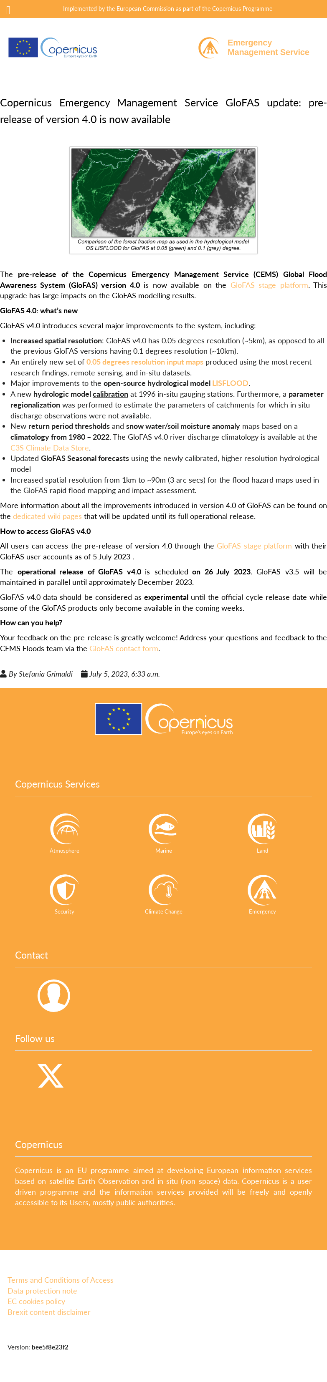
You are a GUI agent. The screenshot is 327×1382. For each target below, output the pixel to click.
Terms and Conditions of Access (61, 1279)
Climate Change (163, 894)
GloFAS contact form (123, 648)
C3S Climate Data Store (49, 447)
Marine (163, 833)
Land (262, 833)
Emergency (262, 894)
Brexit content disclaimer (49, 1312)
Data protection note (42, 1290)
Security (64, 894)
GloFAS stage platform (269, 284)
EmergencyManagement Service (268, 47)
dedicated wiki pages (47, 516)
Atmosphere (64, 833)
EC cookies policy (36, 1301)
